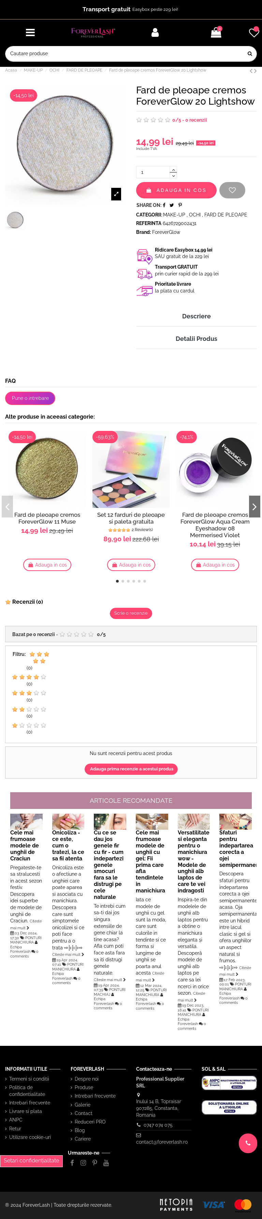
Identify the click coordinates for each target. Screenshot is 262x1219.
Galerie (82, 1105)
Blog (80, 1130)
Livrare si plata (25, 1111)
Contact (83, 1113)
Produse (84, 1087)
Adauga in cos (176, 190)
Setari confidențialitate (31, 1160)
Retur (15, 1128)
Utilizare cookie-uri (30, 1137)
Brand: (143, 232)
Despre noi (87, 1079)
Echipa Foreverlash (20, 949)
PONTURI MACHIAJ (110, 991)
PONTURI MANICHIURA (26, 940)
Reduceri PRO (90, 1122)
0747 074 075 (158, 1125)
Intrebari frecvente (29, 1102)
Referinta (148, 223)
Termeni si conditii (29, 1079)
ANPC (16, 1120)
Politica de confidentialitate (27, 1091)
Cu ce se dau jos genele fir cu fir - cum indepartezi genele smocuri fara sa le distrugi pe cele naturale (108, 864)
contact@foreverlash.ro (162, 1142)
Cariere (83, 1139)
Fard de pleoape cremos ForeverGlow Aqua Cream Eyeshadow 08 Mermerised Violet (215, 525)
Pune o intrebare (30, 398)
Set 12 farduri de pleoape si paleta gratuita (131, 518)
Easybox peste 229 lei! (155, 9)
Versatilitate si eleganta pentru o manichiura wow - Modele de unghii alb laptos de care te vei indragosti (193, 861)
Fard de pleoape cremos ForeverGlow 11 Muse (47, 518)
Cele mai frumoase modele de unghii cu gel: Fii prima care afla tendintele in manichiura (150, 861)
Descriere (196, 316)
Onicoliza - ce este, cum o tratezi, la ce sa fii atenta (68, 845)
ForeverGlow (166, 232)
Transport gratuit (107, 9)
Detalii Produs (196, 338)
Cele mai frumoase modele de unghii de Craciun (24, 845)
